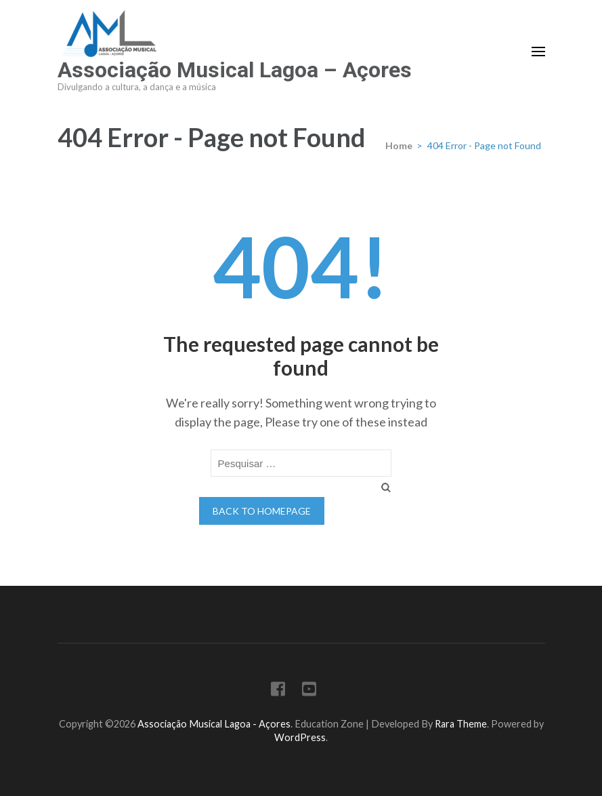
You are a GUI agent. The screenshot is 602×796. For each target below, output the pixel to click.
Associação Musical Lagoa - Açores (214, 724)
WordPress (300, 737)
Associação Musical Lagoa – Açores (235, 70)
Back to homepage (262, 511)
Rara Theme (461, 724)
